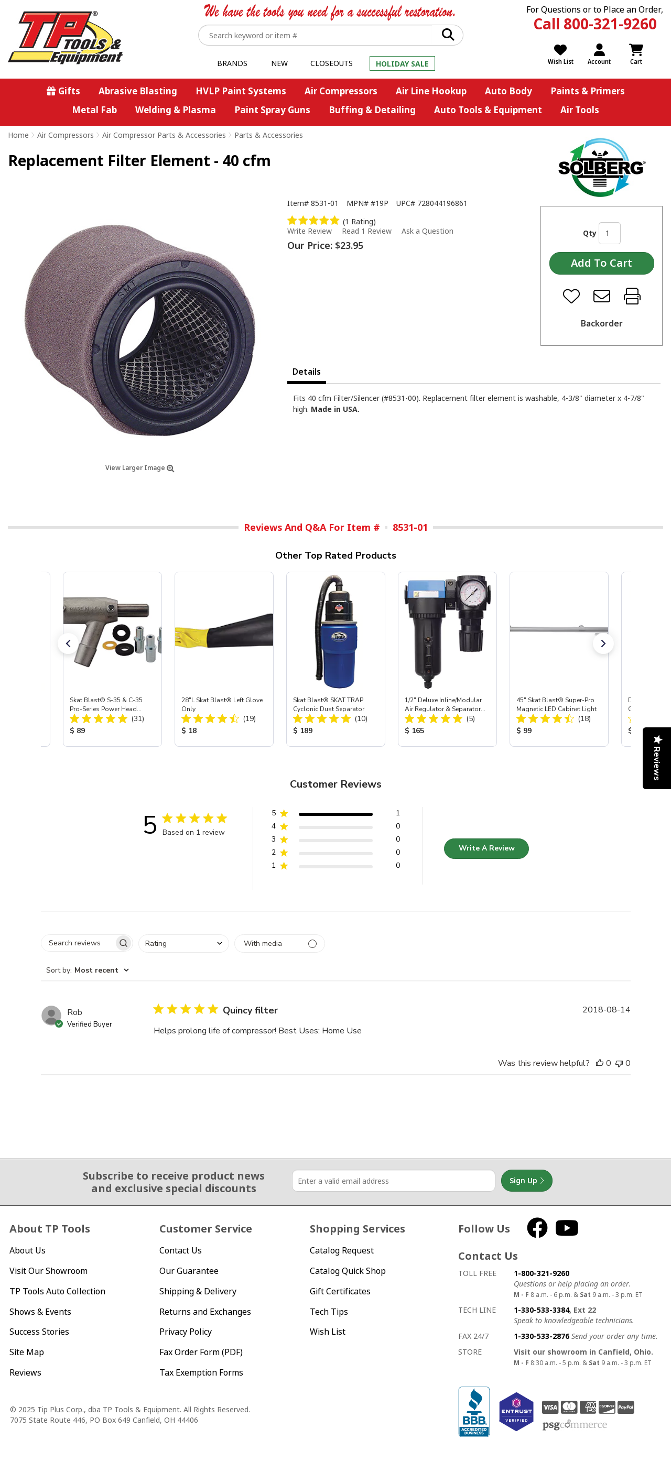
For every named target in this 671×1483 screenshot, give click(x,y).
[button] (68, 643)
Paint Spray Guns (272, 110)
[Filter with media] (279, 943)
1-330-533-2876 (541, 1336)
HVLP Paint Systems (241, 91)
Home (18, 135)
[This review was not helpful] (619, 1063)
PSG (575, 1425)
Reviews (25, 1372)
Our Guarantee (189, 1271)
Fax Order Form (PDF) (201, 1352)
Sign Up (527, 1180)
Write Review (309, 231)
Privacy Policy (185, 1331)
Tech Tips (329, 1311)
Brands (232, 63)
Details (307, 371)
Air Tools (579, 110)
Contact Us (180, 1250)
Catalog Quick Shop (348, 1271)
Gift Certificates (340, 1291)
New (279, 63)
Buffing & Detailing (372, 110)
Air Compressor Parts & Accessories (164, 135)
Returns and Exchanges (205, 1311)
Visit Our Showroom (48, 1271)
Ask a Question (427, 231)
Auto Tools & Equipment (488, 110)
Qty (590, 233)
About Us (27, 1250)
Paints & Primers (587, 91)
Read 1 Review (367, 231)
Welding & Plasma (175, 110)
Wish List (327, 1331)
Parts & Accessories (268, 135)
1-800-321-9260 (541, 1273)
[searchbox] (77, 943)
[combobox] (183, 943)
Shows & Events (40, 1311)
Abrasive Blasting (138, 91)
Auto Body (508, 91)
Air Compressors (341, 91)
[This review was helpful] (599, 1063)
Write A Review (487, 848)
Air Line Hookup (431, 91)
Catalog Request (342, 1250)
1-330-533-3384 (541, 1310)
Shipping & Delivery (197, 1291)
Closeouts (331, 63)
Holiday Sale (402, 64)
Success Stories (39, 1331)
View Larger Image (140, 467)
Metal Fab (94, 110)
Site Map (26, 1352)
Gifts (69, 91)
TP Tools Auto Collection (57, 1291)
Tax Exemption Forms (201, 1372)
